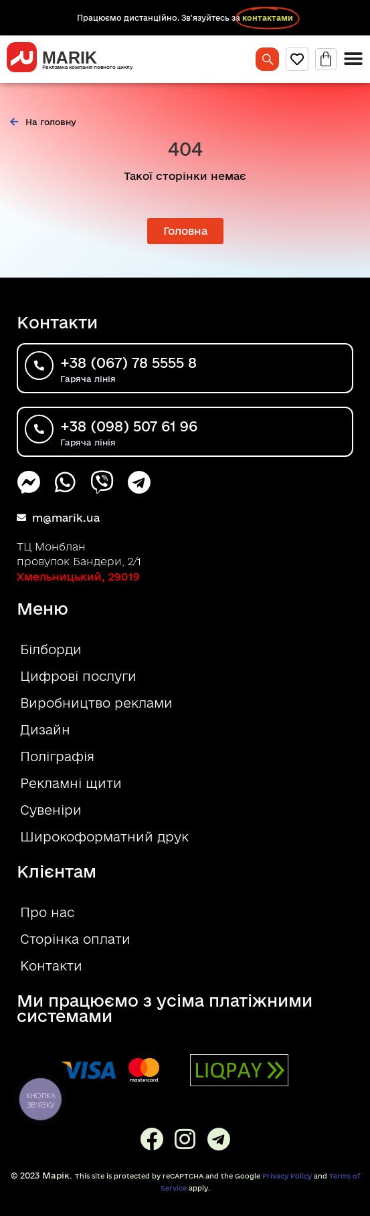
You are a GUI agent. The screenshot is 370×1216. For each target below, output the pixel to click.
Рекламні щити (71, 783)
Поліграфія (57, 756)
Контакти (51, 965)
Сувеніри (51, 810)
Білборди (51, 649)
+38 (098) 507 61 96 (128, 426)
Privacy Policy (287, 1176)
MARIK (69, 57)
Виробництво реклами (96, 703)
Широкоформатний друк (104, 836)
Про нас (47, 912)
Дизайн (45, 729)
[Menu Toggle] (353, 59)
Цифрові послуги (78, 676)
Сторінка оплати (75, 939)
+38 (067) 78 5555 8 (128, 362)
